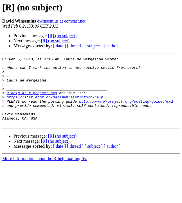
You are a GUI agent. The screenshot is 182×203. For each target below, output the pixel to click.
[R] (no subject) (62, 35)
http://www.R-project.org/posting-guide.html (126, 110)
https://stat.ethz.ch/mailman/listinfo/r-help (55, 105)
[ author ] (112, 45)
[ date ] (59, 45)
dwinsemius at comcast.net (61, 21)
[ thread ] (75, 45)
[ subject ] (94, 45)
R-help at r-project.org (32, 100)
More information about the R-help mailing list (44, 172)
